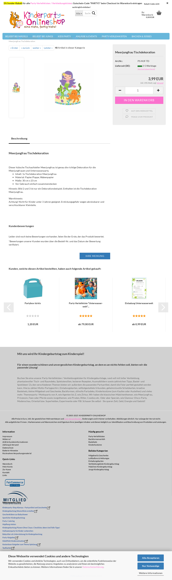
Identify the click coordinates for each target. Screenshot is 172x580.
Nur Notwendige (150, 566)
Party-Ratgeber (8, 537)
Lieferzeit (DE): (122, 65)
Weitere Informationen (150, 573)
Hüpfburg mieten (9, 524)
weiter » (37, 47)
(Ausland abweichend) (146, 69)
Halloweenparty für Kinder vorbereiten (17, 531)
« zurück (25, 47)
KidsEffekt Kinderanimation (13, 541)
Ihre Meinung (95, 256)
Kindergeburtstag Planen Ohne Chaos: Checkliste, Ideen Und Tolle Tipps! (31, 527)
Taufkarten (6, 548)
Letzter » (48, 47)
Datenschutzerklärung (93, 567)
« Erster (14, 47)
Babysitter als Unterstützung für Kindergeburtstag (22, 534)
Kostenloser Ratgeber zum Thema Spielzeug (19, 544)
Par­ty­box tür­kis (33, 303)
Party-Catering (8, 521)
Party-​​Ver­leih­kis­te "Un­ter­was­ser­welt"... (86, 305)
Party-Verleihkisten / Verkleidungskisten (51, 3)
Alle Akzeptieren (150, 557)
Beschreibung (19, 138)
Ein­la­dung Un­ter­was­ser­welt (139, 303)
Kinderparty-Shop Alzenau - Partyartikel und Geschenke (24, 507)
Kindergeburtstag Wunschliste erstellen (18, 511)
